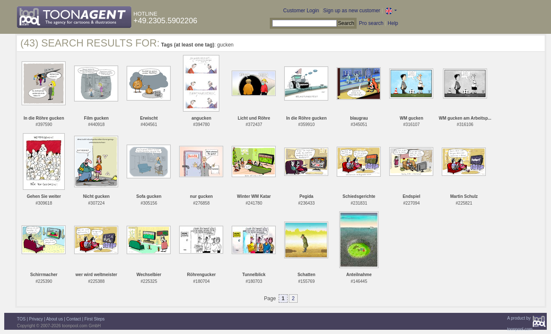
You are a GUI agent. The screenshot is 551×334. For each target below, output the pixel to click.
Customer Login (301, 11)
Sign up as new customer (351, 11)
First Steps (94, 319)
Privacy (36, 319)
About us (54, 319)
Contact (73, 319)
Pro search (371, 23)
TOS (21, 319)
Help (393, 23)
